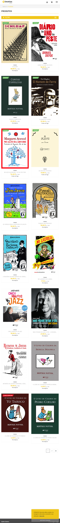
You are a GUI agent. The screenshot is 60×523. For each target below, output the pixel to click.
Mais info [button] (41, 516)
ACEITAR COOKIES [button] (45, 520)
